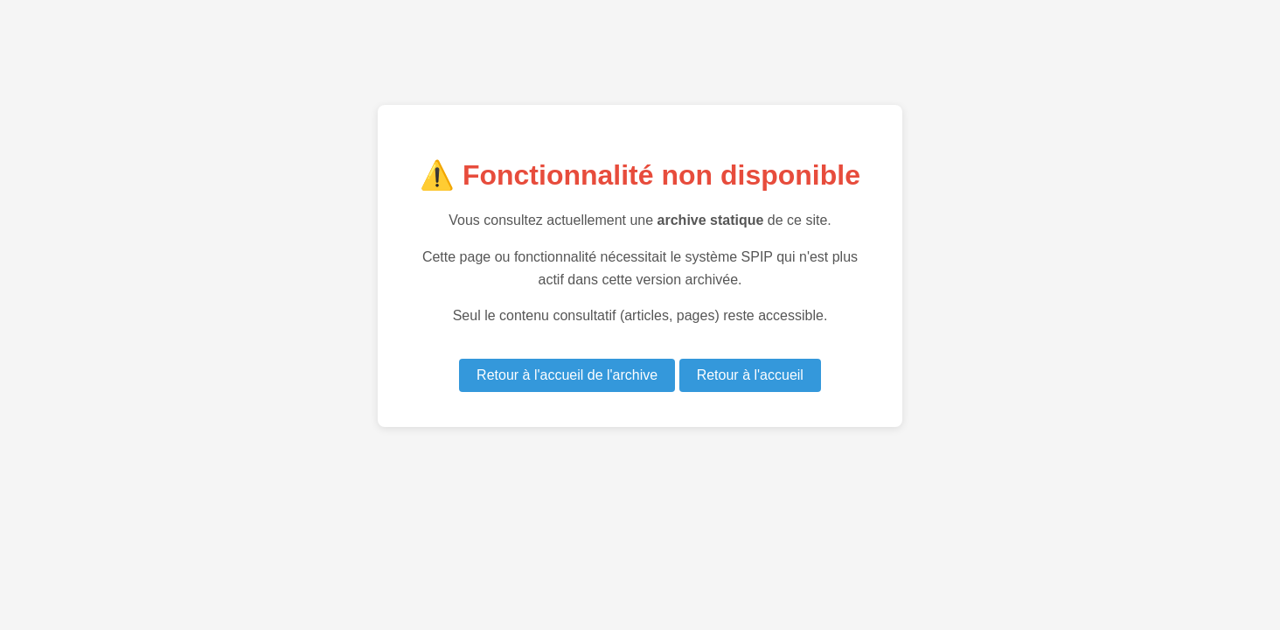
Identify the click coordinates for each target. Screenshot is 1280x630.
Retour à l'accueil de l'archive (567, 375)
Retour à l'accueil (750, 375)
